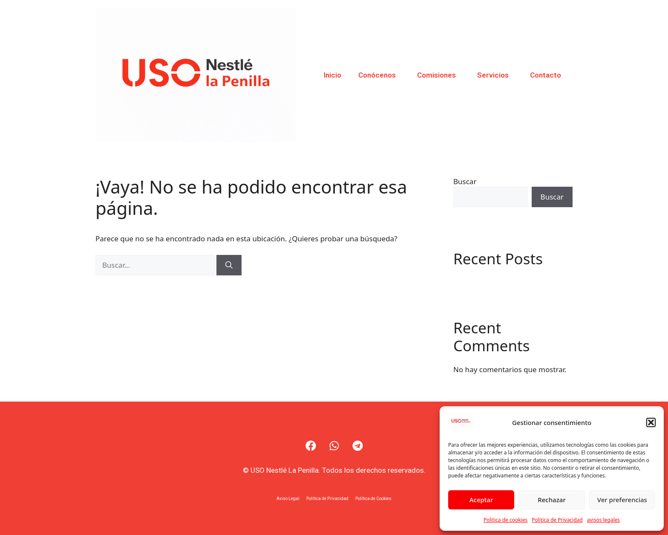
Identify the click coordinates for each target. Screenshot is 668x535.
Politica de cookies (505, 519)
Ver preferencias (622, 499)
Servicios (495, 75)
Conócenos (379, 75)
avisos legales (603, 519)
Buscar (464, 181)
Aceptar (481, 499)
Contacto (545, 75)
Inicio (332, 75)
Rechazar (552, 499)
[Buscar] (229, 265)
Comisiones (438, 75)
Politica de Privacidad (557, 519)
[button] (651, 422)
